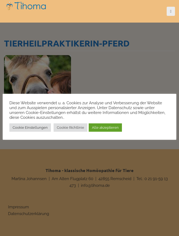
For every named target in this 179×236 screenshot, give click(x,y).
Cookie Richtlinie (70, 128)
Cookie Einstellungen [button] (30, 128)
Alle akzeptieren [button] (105, 128)
